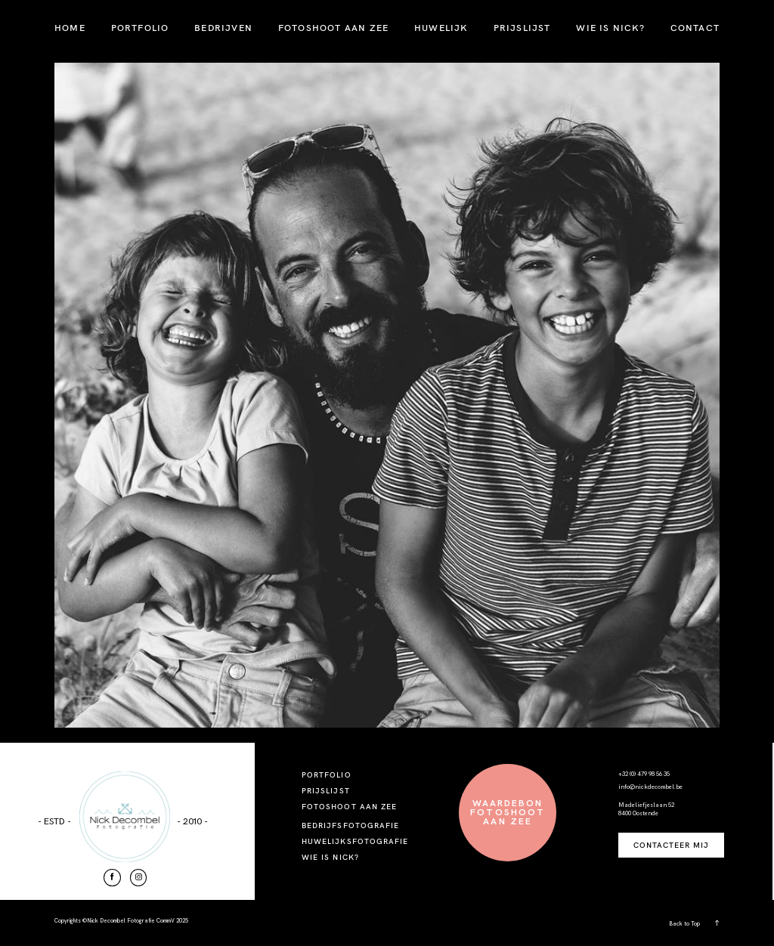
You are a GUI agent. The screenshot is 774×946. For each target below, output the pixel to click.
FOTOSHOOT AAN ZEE (333, 27)
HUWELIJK (441, 27)
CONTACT (695, 27)
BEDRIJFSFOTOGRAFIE (350, 825)
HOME (69, 27)
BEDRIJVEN (223, 27)
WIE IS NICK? (610, 27)
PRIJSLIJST (522, 27)
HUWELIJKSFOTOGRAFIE (355, 841)
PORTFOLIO (140, 27)
